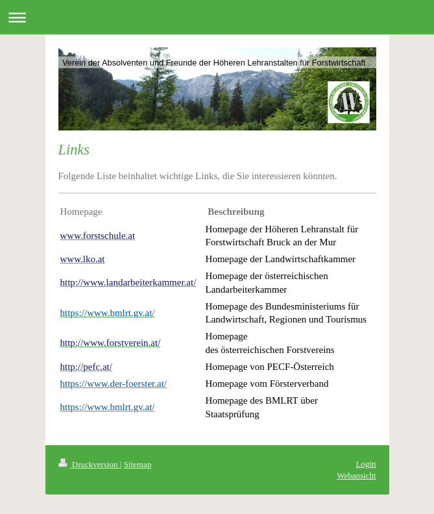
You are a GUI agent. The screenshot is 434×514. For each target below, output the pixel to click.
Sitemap (138, 464)
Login (366, 464)
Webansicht (356, 475)
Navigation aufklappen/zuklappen (217, 17)
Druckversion (89, 464)
